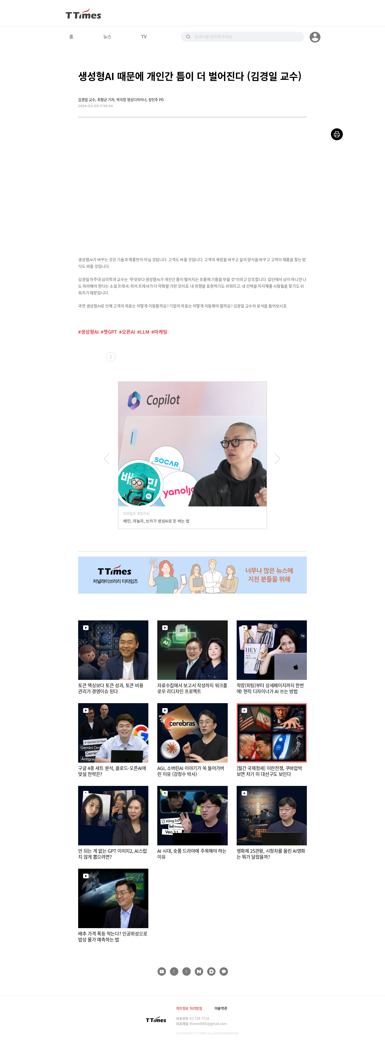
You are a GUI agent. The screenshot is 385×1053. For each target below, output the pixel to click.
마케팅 (160, 332)
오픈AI (128, 332)
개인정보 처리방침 (189, 1008)
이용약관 (221, 1008)
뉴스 (107, 36)
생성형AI (90, 332)
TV (143, 36)
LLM (144, 332)
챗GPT (110, 332)
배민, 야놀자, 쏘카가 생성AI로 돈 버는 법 (156, 521)
